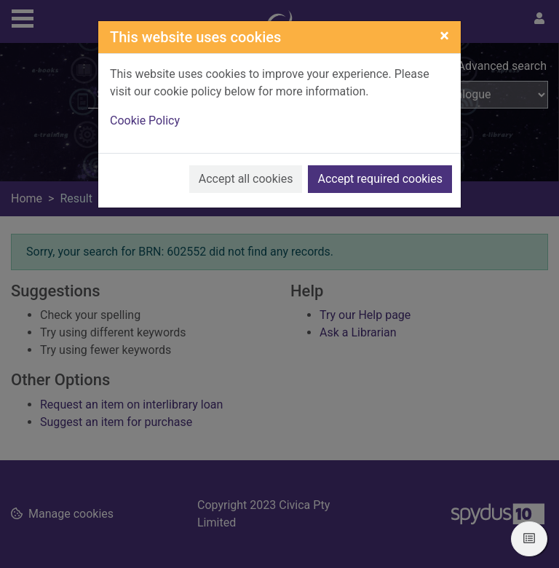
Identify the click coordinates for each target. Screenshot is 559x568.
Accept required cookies (380, 179)
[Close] (444, 35)
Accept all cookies (246, 179)
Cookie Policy (145, 120)
